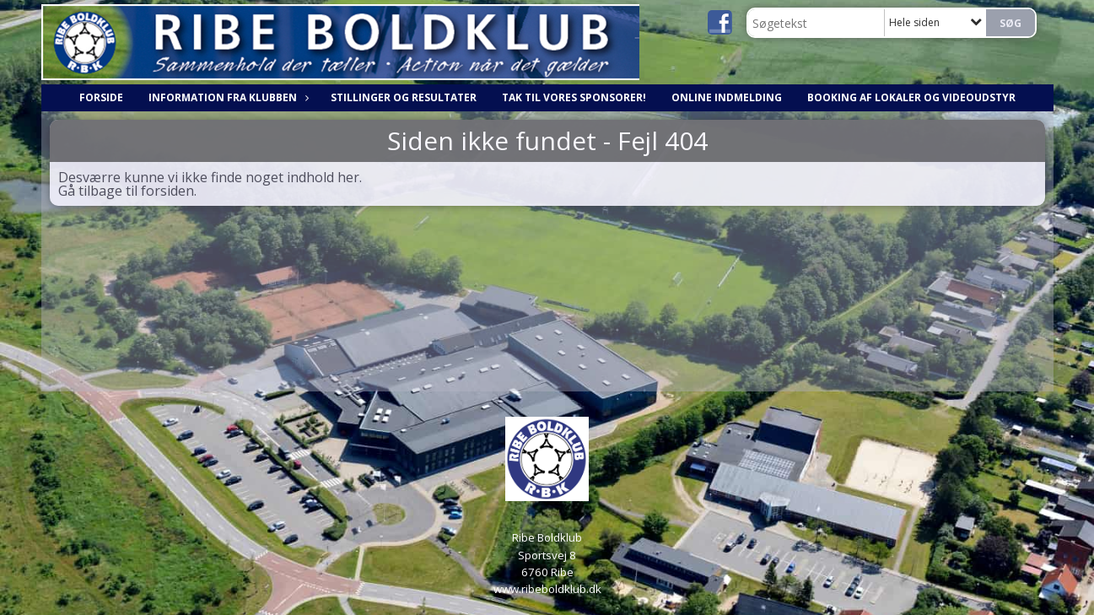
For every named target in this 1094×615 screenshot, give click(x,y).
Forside (101, 97)
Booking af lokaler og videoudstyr (911, 97)
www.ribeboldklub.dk (547, 588)
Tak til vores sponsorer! (574, 97)
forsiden (167, 190)
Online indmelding (726, 97)
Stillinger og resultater (404, 97)
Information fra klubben (226, 97)
